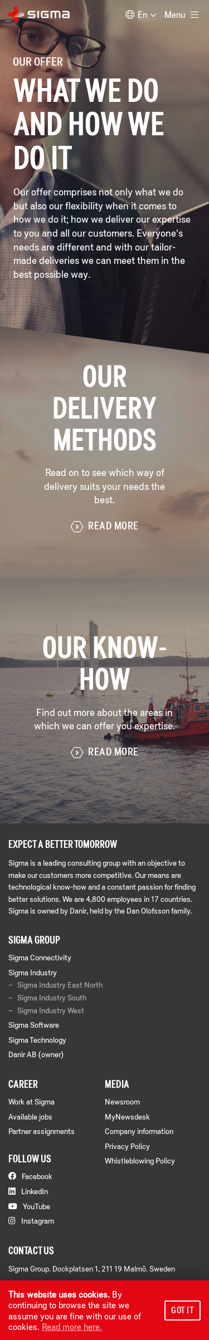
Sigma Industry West (50, 1010)
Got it (182, 1310)
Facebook (30, 1176)
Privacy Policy (127, 1146)
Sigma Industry (32, 972)
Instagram (31, 1220)
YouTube (29, 1206)
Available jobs (30, 1116)
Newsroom (122, 1101)
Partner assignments (41, 1131)
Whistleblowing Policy (140, 1160)
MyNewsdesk (127, 1116)
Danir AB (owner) (36, 1054)
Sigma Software (33, 1024)
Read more (105, 526)
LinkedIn (28, 1191)
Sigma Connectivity (39, 957)
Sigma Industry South (51, 997)
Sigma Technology (37, 1039)
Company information (139, 1131)
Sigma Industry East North (60, 984)
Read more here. (72, 1326)
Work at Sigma (31, 1101)
